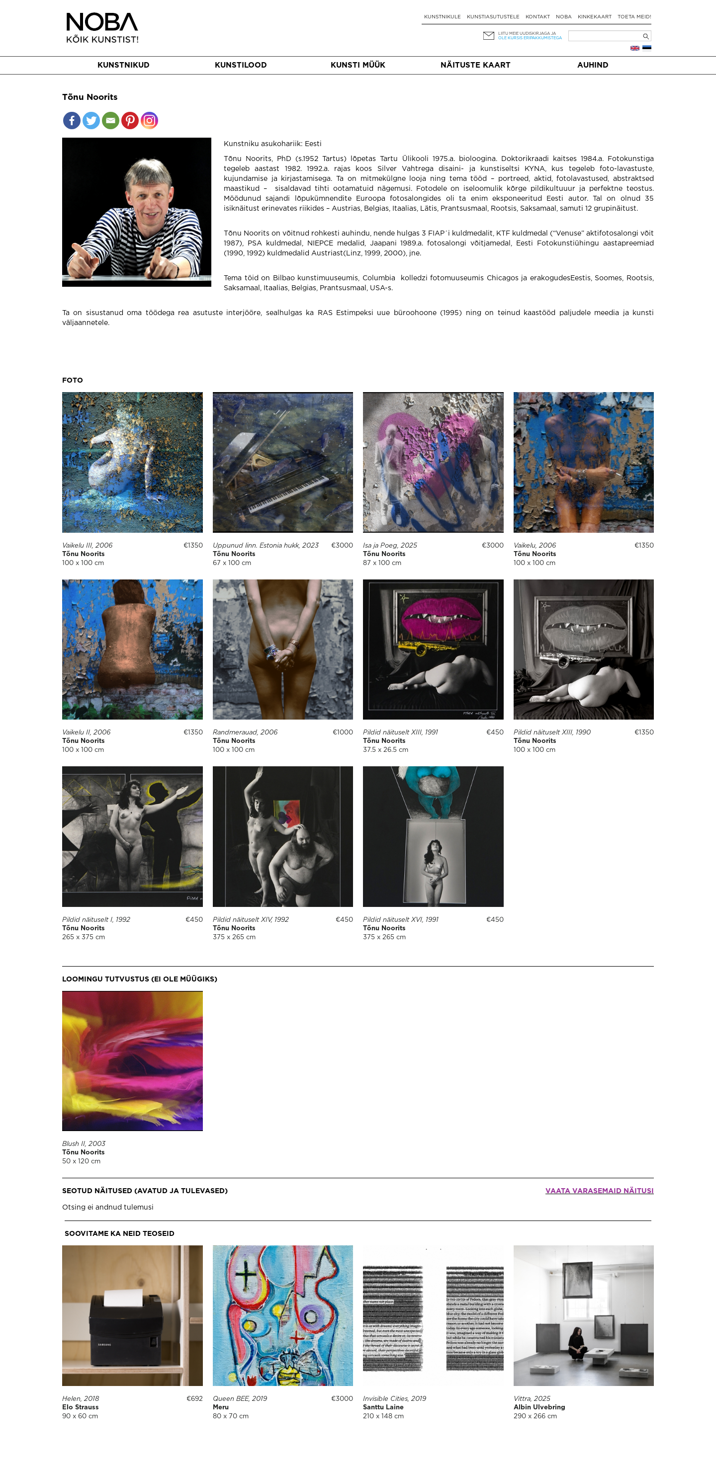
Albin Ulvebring (539, 1407)
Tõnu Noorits (83, 554)
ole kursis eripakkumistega (530, 38)
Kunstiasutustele (493, 17)
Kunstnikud (123, 65)
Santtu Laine (383, 1407)
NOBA (564, 17)
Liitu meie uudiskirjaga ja (527, 33)
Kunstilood (241, 65)
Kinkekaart (595, 17)
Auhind (593, 65)
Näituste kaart (476, 65)
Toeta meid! (634, 17)
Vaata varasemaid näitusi (599, 1191)
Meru (221, 1407)
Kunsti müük (358, 65)
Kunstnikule (442, 17)
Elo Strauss (80, 1407)
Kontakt (538, 17)
